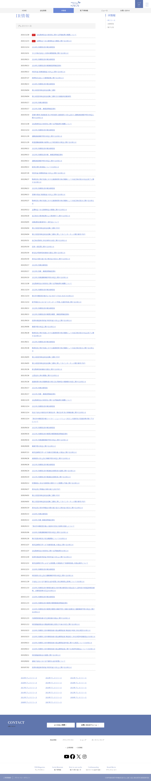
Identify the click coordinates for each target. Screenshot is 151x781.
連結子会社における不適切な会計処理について (48, 661)
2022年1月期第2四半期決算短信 (43, 308)
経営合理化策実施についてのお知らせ (45, 167)
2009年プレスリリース (78, 697)
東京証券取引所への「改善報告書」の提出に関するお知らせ (53, 544)
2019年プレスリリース (53, 682)
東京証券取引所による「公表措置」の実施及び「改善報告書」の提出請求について (60, 563)
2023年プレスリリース (29, 678)
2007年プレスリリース (53, 702)
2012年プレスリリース (78, 692)
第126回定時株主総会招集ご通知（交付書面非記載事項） (51, 96)
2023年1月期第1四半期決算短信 (43, 188)
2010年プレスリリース (53, 697)
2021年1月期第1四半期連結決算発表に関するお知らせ (51, 477)
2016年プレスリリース (53, 687)
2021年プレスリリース (78, 678)
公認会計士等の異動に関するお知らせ (45, 375)
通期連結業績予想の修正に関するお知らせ (47, 136)
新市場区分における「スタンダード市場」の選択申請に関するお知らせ (57, 302)
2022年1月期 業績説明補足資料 (44, 271)
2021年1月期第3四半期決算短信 (43, 406)
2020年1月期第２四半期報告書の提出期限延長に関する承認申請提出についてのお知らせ (63, 649)
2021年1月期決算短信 (40, 388)
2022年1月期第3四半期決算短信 (43, 289)
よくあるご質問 (59, 724)
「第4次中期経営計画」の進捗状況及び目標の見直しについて (53, 526)
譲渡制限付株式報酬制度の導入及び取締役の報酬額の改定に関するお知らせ (59, 381)
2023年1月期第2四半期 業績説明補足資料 (47, 154)
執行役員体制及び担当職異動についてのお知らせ (49, 538)
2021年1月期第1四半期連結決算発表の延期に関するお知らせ (54, 470)
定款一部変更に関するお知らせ (43, 246)
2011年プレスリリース (29, 697)
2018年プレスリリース (78, 682)
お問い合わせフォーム (89, 724)
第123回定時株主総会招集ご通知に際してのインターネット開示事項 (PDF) (58, 501)
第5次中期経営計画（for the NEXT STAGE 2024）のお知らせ (53, 296)
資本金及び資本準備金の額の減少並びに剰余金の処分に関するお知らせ (57, 507)
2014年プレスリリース (29, 692)
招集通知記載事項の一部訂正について (45, 222)
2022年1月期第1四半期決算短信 (43, 342)
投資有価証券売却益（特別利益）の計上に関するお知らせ (52, 320)
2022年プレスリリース (53, 678)
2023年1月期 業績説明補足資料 (44, 108)
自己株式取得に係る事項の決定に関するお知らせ (49, 240)
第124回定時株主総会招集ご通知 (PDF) (46, 357)
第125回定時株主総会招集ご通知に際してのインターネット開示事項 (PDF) (58, 234)
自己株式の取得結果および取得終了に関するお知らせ (51, 216)
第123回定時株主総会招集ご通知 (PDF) (46, 495)
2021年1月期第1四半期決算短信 (43, 464)
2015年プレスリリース (78, 687)
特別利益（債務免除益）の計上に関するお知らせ (48, 173)
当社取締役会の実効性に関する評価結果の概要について (56, 34)
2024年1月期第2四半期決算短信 (43, 59)
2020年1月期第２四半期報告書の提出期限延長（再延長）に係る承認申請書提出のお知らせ (63, 636)
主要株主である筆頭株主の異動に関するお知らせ (54, 41)
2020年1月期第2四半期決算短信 (43, 597)
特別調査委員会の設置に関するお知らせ (46, 655)
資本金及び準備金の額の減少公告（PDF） (46, 489)
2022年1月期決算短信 (40, 265)
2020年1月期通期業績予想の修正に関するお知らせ (50, 532)
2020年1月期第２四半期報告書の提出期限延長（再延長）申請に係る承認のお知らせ (61, 630)
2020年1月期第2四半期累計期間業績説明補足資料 (50, 603)
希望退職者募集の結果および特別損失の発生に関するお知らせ (54, 142)
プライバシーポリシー (22, 777)
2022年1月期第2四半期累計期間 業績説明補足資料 (50, 314)
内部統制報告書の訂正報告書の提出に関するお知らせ (51, 618)
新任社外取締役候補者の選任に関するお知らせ (48, 252)
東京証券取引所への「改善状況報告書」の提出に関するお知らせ (54, 452)
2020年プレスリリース (29, 682)
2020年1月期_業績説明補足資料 (43, 520)
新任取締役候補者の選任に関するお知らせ (47, 369)
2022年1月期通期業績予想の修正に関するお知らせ (50, 277)
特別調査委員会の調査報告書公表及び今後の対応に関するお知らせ (56, 624)
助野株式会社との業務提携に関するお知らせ (48, 78)
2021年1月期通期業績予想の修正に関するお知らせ (50, 440)
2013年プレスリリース (53, 692)
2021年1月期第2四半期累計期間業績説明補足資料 (50, 434)
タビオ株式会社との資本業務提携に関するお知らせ (50, 53)
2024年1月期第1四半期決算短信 (43, 84)
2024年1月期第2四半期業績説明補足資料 (46, 65)
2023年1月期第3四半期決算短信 (43, 130)
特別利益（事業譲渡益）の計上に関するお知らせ (48, 71)
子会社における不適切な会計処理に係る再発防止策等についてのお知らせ (58, 581)
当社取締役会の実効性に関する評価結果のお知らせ (50, 551)
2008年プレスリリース (29, 702)
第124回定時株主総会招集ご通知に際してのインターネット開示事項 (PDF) (58, 363)
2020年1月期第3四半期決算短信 (43, 569)
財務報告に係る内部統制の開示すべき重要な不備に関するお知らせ (56, 483)
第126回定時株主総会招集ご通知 (43, 90)
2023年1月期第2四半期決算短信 (43, 148)
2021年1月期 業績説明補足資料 (44, 394)
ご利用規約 (7, 777)
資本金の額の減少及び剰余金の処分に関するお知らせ (51, 259)
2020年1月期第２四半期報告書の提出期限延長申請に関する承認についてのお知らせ (62, 642)
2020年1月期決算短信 (40, 514)
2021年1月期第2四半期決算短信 (43, 427)
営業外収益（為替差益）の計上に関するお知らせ (48, 194)
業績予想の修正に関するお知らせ (44, 326)
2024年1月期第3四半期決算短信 (43, 47)
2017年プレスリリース (29, 687)
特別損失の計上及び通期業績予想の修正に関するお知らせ (52, 575)
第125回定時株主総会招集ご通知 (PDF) (46, 228)
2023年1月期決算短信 (40, 102)
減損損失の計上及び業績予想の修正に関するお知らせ (51, 458)
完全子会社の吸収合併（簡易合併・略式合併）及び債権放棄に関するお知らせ (59, 412)
